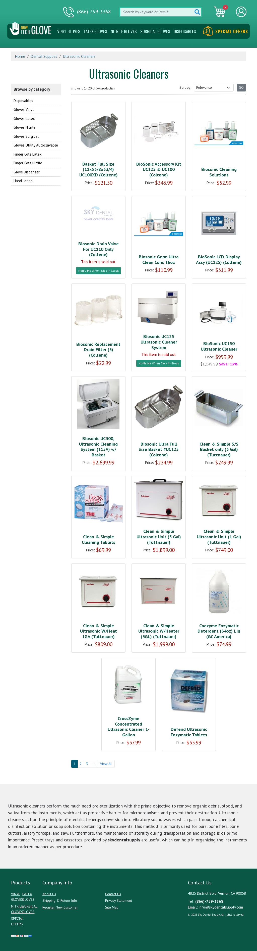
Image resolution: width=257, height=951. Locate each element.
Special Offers (225, 31)
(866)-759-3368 (87, 12)
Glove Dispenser (27, 172)
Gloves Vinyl (24, 109)
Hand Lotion (23, 180)
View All (106, 764)
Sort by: (185, 87)
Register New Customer (60, 907)
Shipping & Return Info (59, 900)
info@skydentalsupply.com (221, 907)
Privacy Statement (118, 900)
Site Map (111, 907)
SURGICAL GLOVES (155, 31)
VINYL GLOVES (68, 31)
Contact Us (113, 894)
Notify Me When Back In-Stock (98, 270)
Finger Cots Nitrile (28, 163)
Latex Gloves (95, 31)
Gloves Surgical (26, 136)
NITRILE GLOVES (124, 31)
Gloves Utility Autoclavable (36, 145)
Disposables (185, 31)
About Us (49, 894)
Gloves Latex (24, 118)
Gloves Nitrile (24, 127)
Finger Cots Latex (28, 154)
